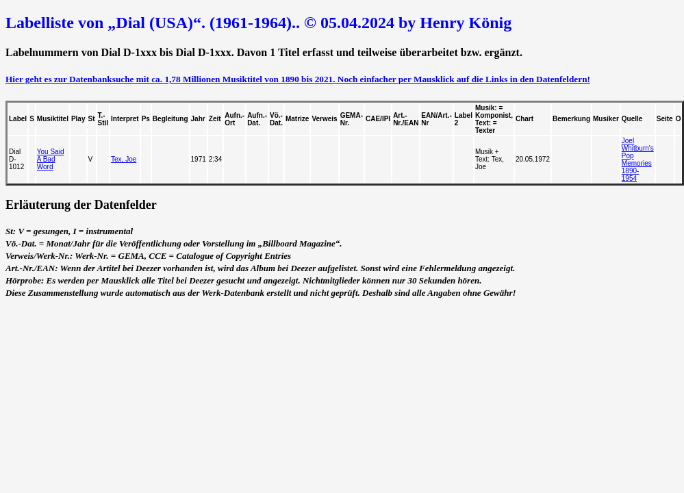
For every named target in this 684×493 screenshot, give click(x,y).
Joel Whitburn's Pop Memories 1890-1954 (638, 159)
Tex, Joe (123, 159)
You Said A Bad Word (50, 159)
